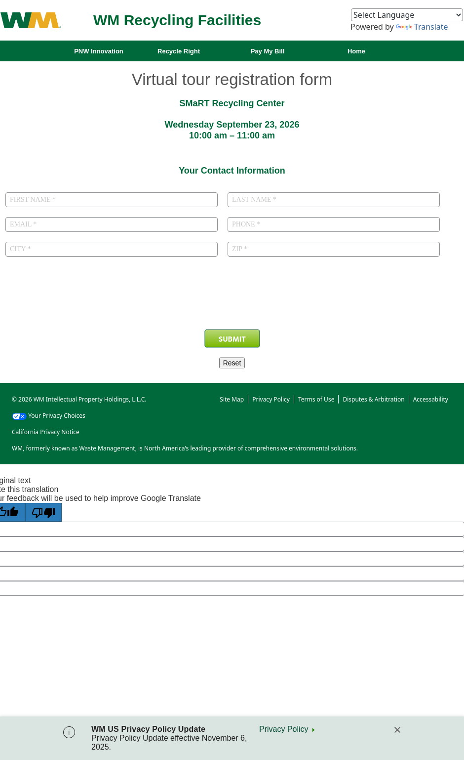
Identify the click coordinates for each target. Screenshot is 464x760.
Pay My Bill (268, 51)
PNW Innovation (98, 51)
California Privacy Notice (45, 432)
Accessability (430, 399)
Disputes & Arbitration (373, 399)
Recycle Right (178, 51)
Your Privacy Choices (48, 415)
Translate (422, 26)
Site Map (232, 399)
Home (356, 51)
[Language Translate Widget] (407, 14)
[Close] (397, 730)
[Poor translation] (43, 512)
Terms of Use (316, 399)
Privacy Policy (284, 729)
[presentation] (232, 301)
